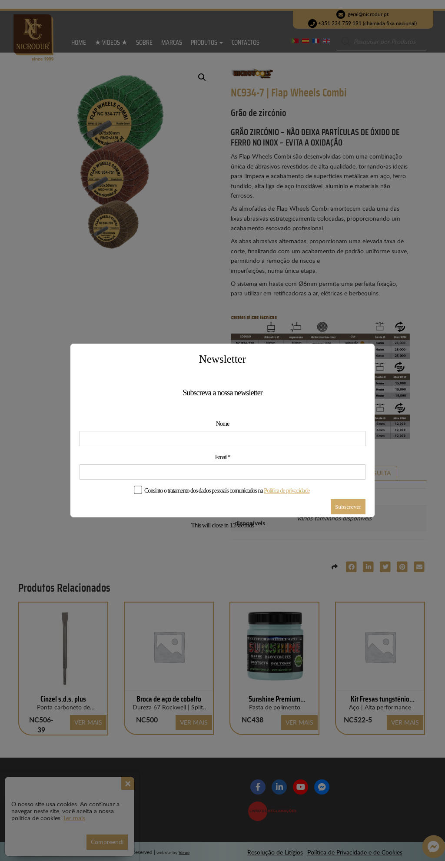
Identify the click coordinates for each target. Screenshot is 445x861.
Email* (222, 457)
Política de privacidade (286, 490)
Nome (222, 424)
